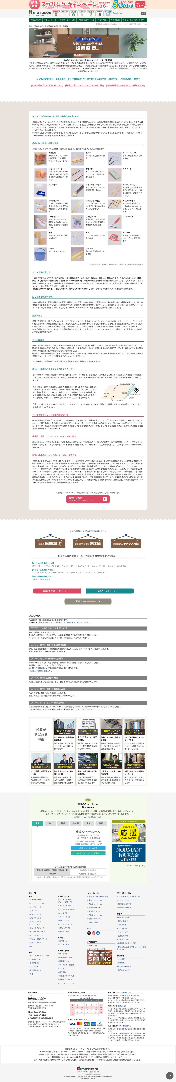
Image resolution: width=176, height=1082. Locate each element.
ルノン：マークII (98, 566)
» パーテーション (64, 917)
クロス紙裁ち (126, 79)
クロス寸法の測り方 (76, 79)
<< (81, 998)
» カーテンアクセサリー (37, 903)
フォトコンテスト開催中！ (134, 20)
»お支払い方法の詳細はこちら (40, 671)
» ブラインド (33, 911)
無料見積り (68, 638)
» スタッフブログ (123, 939)
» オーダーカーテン (36, 899)
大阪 (88, 823)
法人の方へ (102, 20)
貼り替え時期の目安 (44, 79)
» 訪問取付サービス (124, 907)
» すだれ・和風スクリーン (38, 939)
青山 (50, 823)
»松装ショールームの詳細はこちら (88, 817)
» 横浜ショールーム (94, 907)
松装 (30, 26)
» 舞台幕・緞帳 (63, 931)
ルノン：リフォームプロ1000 (44, 573)
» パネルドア (63, 913)
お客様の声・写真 (86, 20)
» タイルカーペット (36, 959)
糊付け (137, 79)
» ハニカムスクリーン (37, 931)
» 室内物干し (63, 941)
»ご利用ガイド (69, 623)
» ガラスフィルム (35, 943)
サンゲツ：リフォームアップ (69, 573)
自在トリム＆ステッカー (42, 579)
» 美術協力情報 (122, 936)
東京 (38, 823)
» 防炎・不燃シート (65, 957)
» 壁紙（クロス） (64, 928)
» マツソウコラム (123, 900)
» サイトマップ (122, 932)
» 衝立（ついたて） (65, 920)
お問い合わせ (81, 499)
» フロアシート (34, 967)
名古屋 (76, 823)
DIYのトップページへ (107, 591)
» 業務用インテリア (65, 979)
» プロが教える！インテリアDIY (128, 897)
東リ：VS (36, 566)
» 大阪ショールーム (94, 915)
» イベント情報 (92, 922)
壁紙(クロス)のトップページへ (55, 591)
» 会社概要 (121, 959)
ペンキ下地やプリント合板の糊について (47, 85)
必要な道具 (60, 79)
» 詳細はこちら (82, 1019)
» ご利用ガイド (122, 925)
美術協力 (115, 20)
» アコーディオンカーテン (67, 909)
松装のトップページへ (86, 601)
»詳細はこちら (121, 1006)
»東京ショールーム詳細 (88, 848)
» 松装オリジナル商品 (66, 976)
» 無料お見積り (122, 921)
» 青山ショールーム (94, 904)
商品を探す (35, 20)
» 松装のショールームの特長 (97, 897)
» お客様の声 (92, 945)
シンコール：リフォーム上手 (94, 573)
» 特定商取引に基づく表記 (126, 943)
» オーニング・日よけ (66, 965)
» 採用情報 (121, 963)
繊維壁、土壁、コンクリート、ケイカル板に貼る (84, 85)
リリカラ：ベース (83, 566)
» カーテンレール (35, 907)
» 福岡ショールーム (94, 919)
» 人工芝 (61, 968)
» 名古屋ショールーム (95, 911)
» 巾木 (31, 974)
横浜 (63, 823)
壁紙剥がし (113, 79)
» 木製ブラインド (35, 914)
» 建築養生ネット (64, 961)
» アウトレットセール (66, 983)
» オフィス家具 (63, 944)
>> (92, 998)
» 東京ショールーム (94, 900)
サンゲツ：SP (67, 566)
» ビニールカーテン (65, 906)
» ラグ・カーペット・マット (39, 955)
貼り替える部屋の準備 (96, 79)
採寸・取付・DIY (67, 20)
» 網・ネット (63, 954)
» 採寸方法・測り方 (124, 904)
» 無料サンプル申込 (124, 917)
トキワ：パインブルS (51, 566)
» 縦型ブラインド (35, 918)
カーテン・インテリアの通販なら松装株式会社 (88, 1074)
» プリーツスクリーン (37, 928)
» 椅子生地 (62, 972)
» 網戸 (31, 946)
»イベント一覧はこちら (136, 866)
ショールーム (50, 20)
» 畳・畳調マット (35, 970)
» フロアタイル (34, 963)
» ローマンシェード (36, 935)
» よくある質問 (122, 928)
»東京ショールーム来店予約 (88, 853)
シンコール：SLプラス (117, 566)
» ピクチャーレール (65, 924)
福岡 (101, 823)
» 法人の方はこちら (124, 970)
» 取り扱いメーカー (124, 966)
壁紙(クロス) (38, 26)
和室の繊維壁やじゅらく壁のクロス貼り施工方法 (125, 85)
